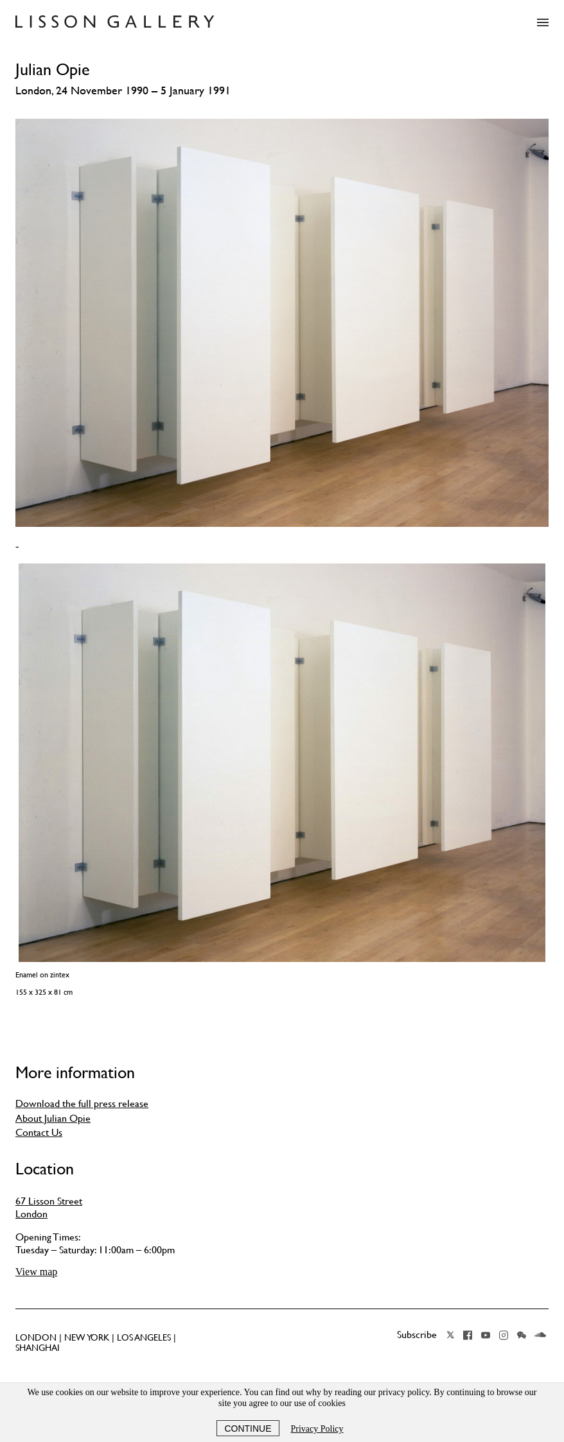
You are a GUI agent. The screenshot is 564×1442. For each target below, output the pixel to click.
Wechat (521, 1335)
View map (36, 1271)
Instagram (503, 1335)
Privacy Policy (317, 1429)
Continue (247, 1428)
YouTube (485, 1335)
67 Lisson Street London (48, 1207)
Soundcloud (540, 1335)
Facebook (467, 1335)
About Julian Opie (53, 1118)
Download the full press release (81, 1103)
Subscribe (417, 1334)
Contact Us (38, 1132)
